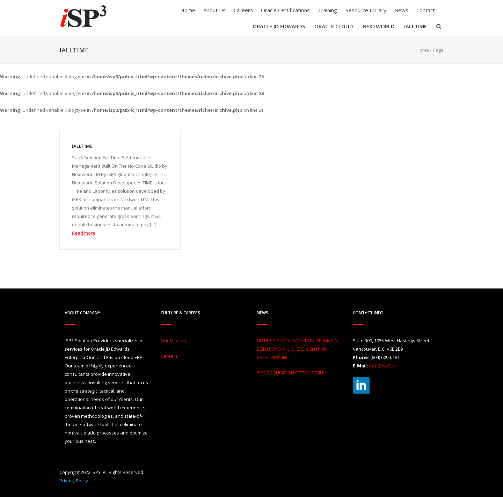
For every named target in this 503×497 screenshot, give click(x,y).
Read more (83, 233)
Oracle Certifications (285, 10)
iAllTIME (415, 26)
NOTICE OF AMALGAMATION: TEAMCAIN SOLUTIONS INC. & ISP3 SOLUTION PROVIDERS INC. (297, 348)
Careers (243, 10)
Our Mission (173, 340)
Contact (425, 10)
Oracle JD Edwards (279, 26)
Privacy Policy (73, 480)
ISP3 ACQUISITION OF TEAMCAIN (290, 373)
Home (187, 10)
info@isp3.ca (382, 366)
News (401, 10)
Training (327, 10)
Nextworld (379, 26)
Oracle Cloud (333, 26)
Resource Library (365, 10)
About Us (214, 10)
